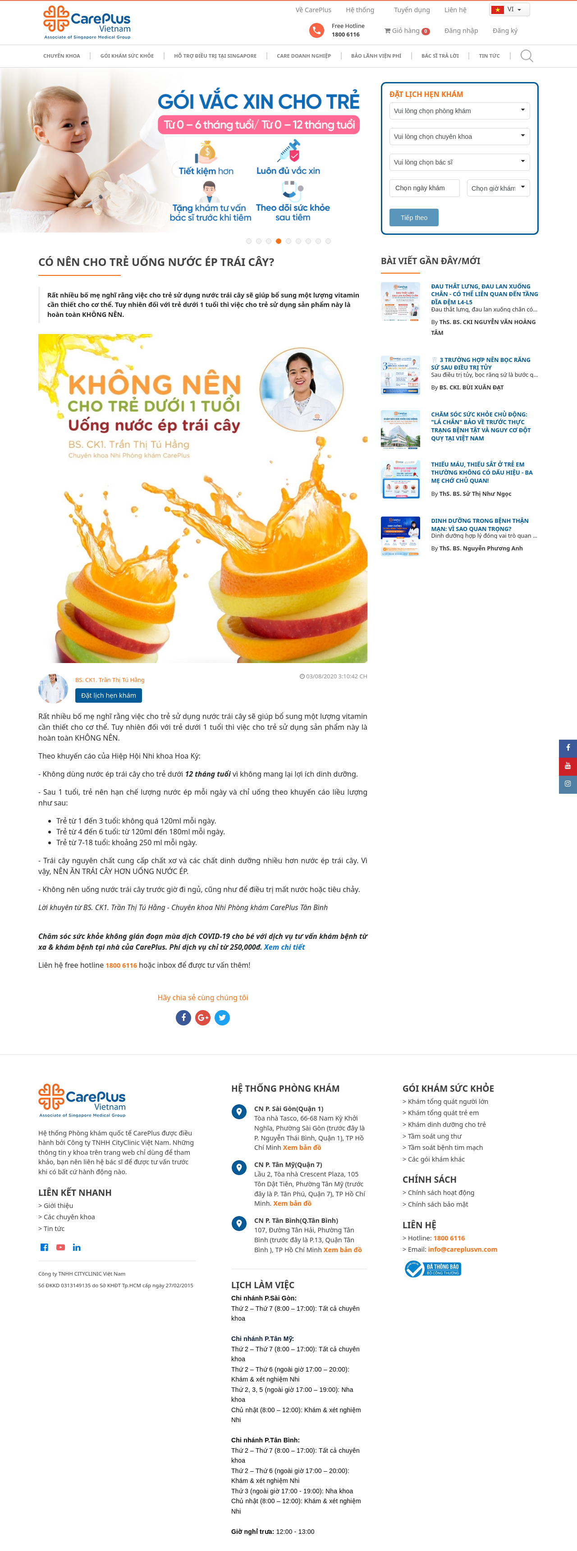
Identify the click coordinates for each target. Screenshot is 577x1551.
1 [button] (249, 241)
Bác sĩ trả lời (440, 55)
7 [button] (308, 241)
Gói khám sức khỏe (127, 55)
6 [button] (298, 241)
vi (503, 9)
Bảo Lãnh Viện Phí (376, 55)
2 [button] (258, 241)
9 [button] (328, 241)
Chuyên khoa (61, 55)
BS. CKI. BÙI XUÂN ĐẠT (472, 387)
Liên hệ (455, 9)
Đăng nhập (461, 30)
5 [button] (288, 241)
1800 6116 (121, 965)
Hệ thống (360, 9)
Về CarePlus (313, 9)
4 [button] (278, 241)
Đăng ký (505, 30)
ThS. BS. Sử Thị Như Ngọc (476, 494)
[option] (288, 150)
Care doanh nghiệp (304, 55)
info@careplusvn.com (463, 1249)
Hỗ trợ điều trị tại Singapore (215, 55)
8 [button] (318, 241)
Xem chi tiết (284, 947)
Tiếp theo (414, 217)
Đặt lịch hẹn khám (108, 695)
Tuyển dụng (412, 9)
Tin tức (489, 55)
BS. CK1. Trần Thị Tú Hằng (110, 680)
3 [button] (268, 241)
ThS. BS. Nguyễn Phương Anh (481, 548)
